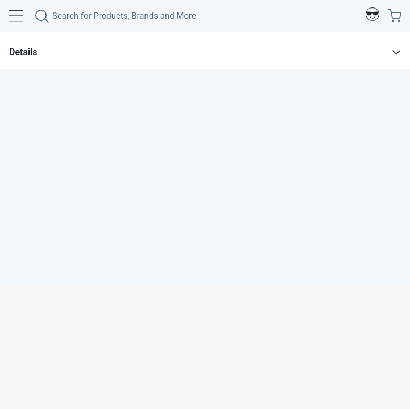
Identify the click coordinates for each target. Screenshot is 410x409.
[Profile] (372, 15)
